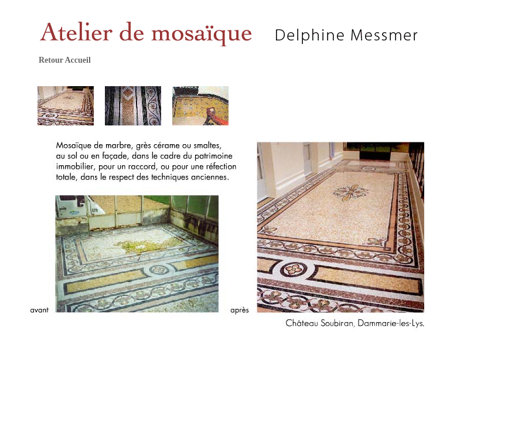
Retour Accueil (65, 60)
